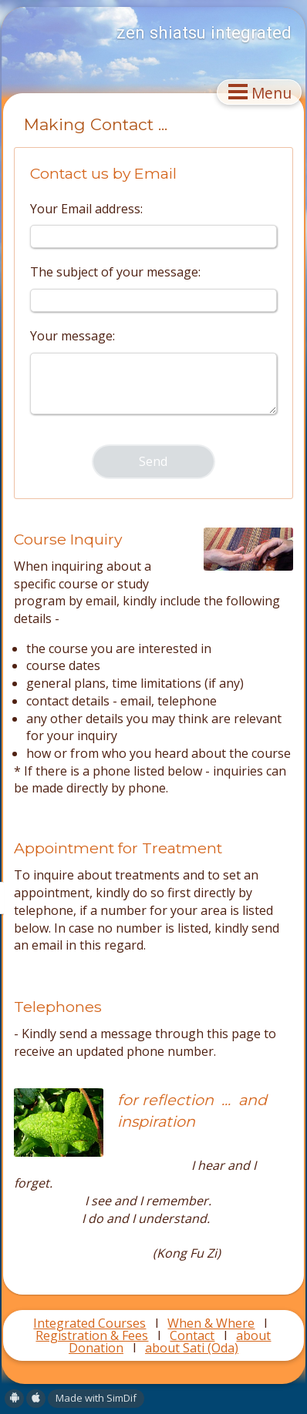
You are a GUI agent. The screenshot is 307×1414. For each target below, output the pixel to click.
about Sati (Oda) (191, 1347)
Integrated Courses (89, 1323)
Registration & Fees (91, 1335)
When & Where (211, 1323)
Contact (192, 1335)
